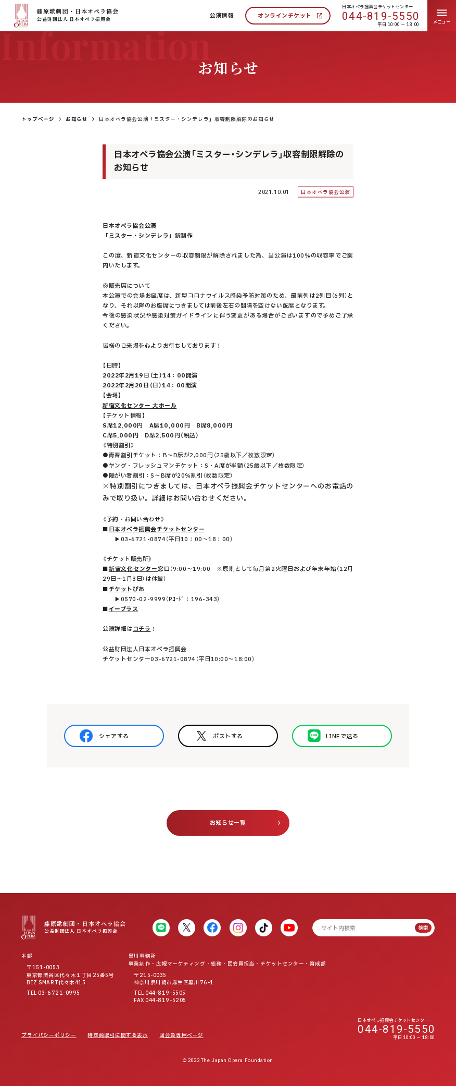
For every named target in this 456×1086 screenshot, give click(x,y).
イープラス (123, 609)
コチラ (142, 629)
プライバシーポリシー (48, 1035)
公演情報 (222, 15)
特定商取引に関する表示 (117, 1035)
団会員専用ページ (181, 1035)
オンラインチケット (285, 15)
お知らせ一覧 (228, 823)
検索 (423, 928)
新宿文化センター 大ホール (139, 405)
